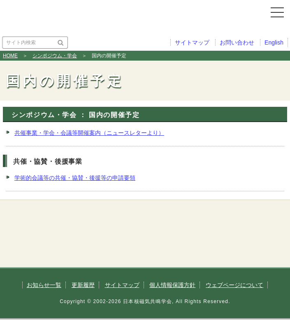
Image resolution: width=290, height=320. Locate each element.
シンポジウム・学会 (54, 56)
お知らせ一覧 (44, 285)
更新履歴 (83, 285)
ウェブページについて (234, 285)
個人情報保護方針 (172, 285)
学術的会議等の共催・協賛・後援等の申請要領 (74, 177)
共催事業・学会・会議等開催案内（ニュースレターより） (89, 132)
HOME (10, 56)
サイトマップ (122, 285)
